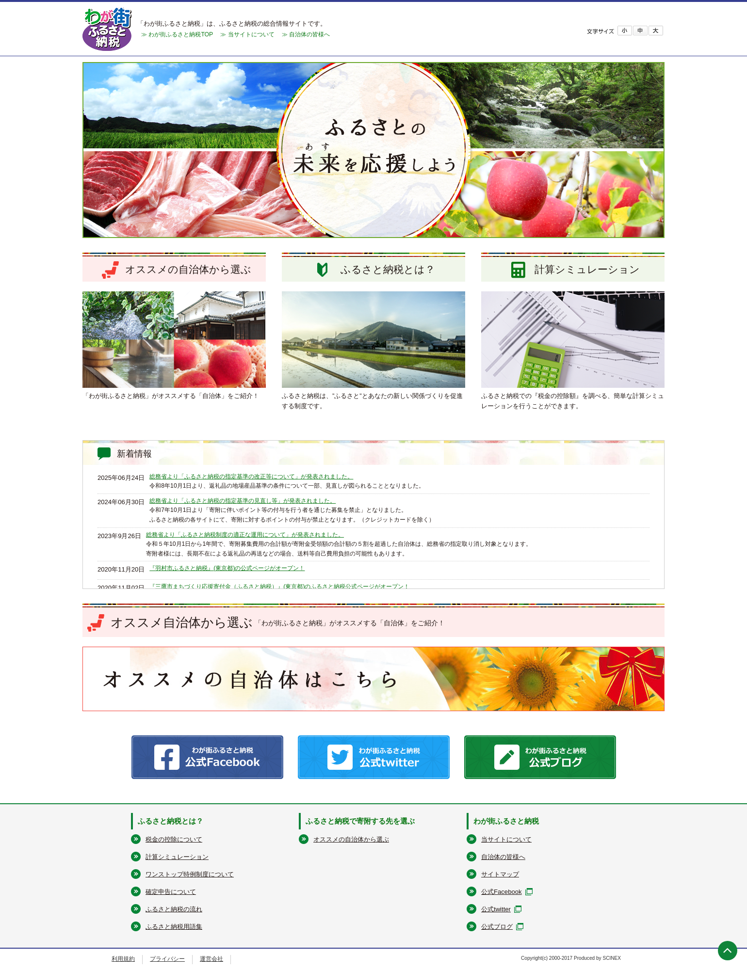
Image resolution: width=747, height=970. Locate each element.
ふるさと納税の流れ (174, 909)
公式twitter (496, 909)
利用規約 (123, 958)
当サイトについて (506, 839)
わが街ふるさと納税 (506, 821)
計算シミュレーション (177, 856)
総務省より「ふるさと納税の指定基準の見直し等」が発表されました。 (242, 500)
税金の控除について (174, 839)
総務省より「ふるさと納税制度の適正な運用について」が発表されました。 (245, 534)
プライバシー (167, 958)
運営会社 (211, 958)
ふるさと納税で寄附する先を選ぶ (360, 821)
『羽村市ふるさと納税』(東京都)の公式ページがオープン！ (227, 568)
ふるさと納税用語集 (174, 926)
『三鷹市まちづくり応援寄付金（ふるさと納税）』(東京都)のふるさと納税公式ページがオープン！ (279, 586)
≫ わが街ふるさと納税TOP (177, 34)
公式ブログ (497, 926)
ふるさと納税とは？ (170, 821)
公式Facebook (501, 891)
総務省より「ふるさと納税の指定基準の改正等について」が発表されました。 (251, 476)
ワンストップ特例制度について (190, 874)
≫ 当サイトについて (247, 34)
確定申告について (171, 891)
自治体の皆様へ (503, 856)
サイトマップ (500, 874)
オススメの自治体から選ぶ (351, 839)
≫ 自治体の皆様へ (306, 34)
